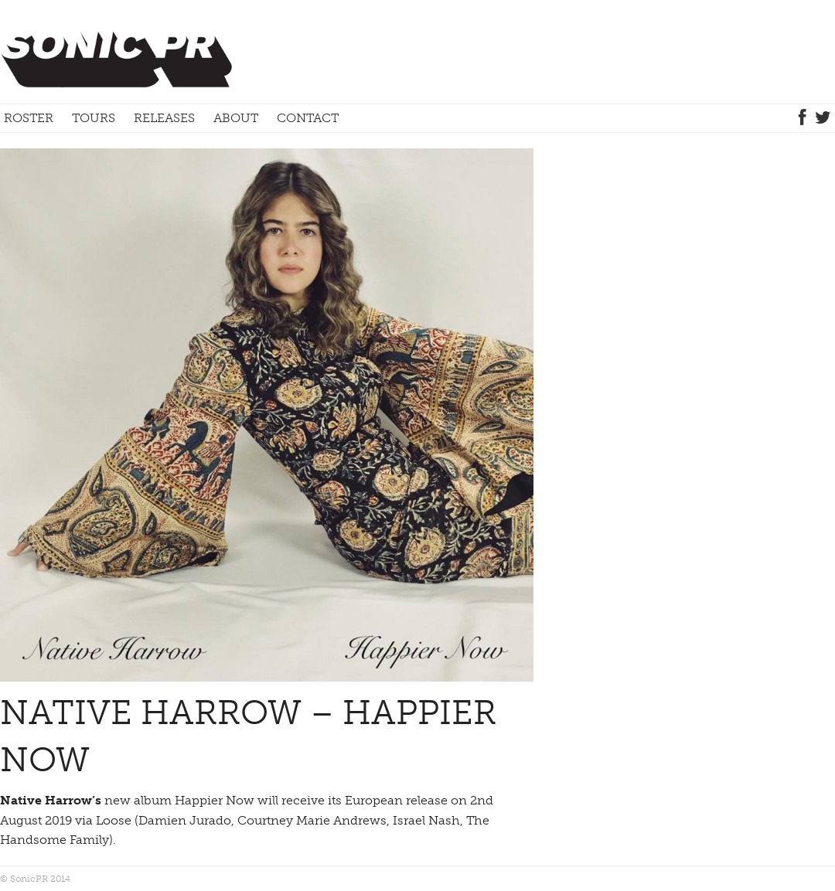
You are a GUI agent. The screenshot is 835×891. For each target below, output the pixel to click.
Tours (93, 118)
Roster (28, 118)
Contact (308, 118)
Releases (164, 118)
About (235, 118)
